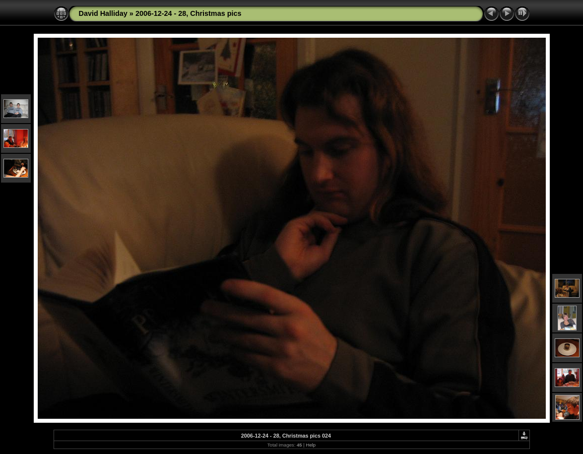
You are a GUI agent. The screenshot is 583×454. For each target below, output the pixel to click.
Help (311, 445)
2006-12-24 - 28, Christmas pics (188, 13)
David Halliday (103, 13)
